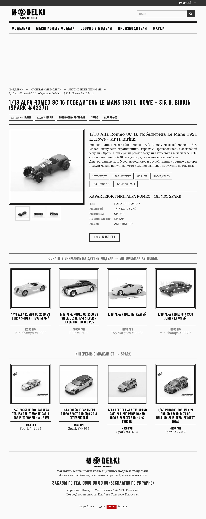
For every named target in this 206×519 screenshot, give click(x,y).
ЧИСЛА (111, 506)
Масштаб (96, 209)
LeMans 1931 (126, 184)
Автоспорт (99, 176)
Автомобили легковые (72, 117)
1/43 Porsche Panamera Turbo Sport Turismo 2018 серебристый (79, 414)
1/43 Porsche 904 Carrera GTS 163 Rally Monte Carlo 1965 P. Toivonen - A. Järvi (31, 414)
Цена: (97, 237)
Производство (100, 219)
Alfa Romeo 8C (101, 184)
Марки (159, 28)
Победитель (161, 176)
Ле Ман (142, 176)
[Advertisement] (103, 61)
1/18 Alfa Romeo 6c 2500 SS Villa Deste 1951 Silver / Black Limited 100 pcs (79, 318)
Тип (92, 204)
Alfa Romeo (110, 117)
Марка (94, 224)
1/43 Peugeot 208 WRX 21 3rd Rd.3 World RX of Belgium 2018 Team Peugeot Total (175, 416)
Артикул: (21, 117)
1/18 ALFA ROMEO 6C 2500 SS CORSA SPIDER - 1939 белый (30, 316)
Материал (96, 214)
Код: (45, 117)
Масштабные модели (55, 28)
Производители (132, 28)
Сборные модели (96, 28)
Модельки (21, 28)
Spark (94, 117)
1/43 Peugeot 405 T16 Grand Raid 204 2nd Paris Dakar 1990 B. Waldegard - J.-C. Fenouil (127, 416)
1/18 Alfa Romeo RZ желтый (127, 314)
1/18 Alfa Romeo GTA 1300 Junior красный (175, 316)
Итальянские (121, 176)
